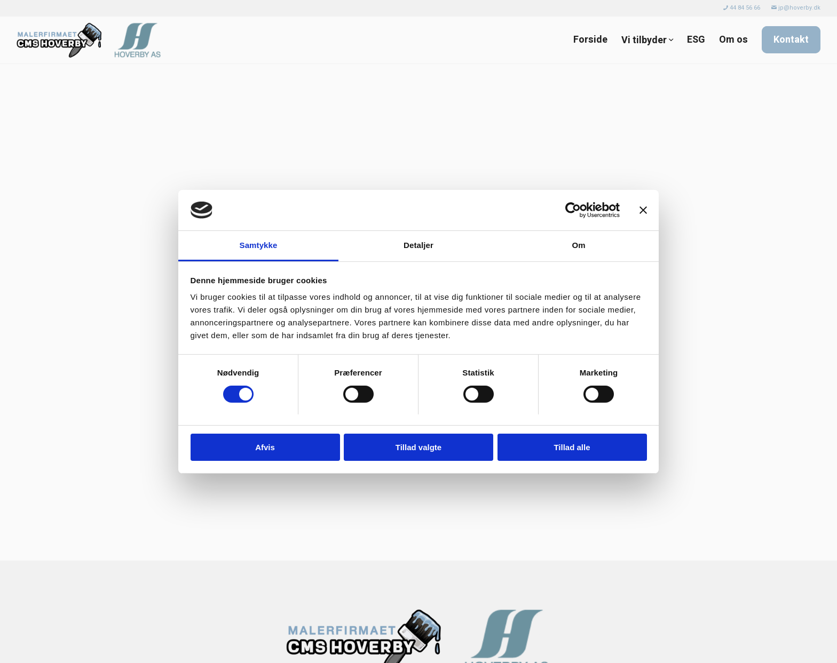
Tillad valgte (418, 447)
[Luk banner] (643, 210)
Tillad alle (572, 447)
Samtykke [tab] (259, 245)
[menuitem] (742, 8)
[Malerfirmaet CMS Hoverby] (92, 40)
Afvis (265, 447)
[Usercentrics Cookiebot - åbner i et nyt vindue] (573, 210)
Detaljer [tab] (418, 245)
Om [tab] (578, 245)
